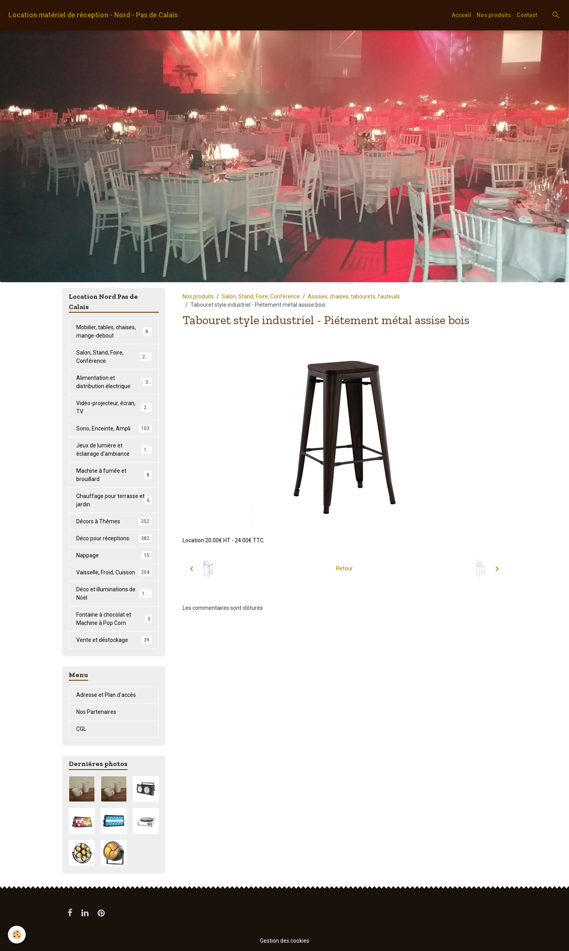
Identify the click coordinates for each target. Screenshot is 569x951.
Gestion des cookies (284, 941)
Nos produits (494, 15)
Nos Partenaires (96, 712)
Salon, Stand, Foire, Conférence (261, 296)
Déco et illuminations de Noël (114, 593)
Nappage (114, 555)
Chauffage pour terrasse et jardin (114, 500)
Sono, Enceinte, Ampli (114, 428)
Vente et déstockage (114, 640)
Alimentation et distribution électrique (114, 382)
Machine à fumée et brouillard (114, 475)
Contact (526, 15)
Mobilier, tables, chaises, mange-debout (114, 331)
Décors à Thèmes (114, 521)
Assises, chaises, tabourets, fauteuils (354, 296)
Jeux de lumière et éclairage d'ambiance (114, 449)
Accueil (461, 15)
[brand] (93, 15)
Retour (344, 568)
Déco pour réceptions (114, 538)
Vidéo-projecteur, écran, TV (114, 407)
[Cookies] (17, 934)
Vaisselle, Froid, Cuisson (114, 572)
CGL (81, 729)
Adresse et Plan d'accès (106, 695)
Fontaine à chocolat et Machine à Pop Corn (114, 618)
